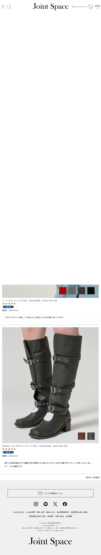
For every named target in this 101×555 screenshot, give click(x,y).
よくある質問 (30, 512)
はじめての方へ (19, 512)
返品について (50, 512)
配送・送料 (40, 512)
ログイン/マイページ (79, 7)
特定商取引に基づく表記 (79, 512)
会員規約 (50, 516)
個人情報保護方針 (63, 512)
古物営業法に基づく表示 (37, 516)
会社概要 (69, 516)
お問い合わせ (59, 516)
